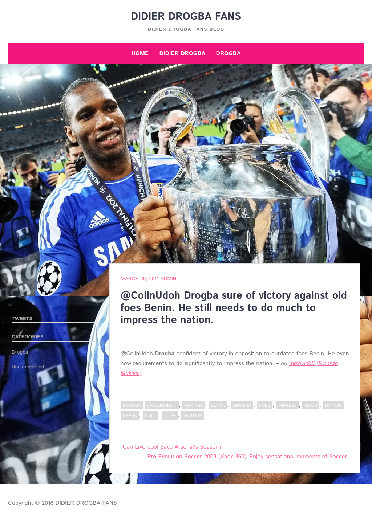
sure (169, 416)
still (150, 416)
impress (287, 405)
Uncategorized (28, 367)
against (194, 405)
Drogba (228, 53)
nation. (333, 405)
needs (130, 416)
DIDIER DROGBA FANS (186, 16)
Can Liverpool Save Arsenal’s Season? (172, 447)
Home (140, 53)
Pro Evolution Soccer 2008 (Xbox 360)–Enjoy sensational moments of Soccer (247, 457)
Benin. (218, 405)
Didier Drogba (182, 53)
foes (264, 405)
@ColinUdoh (162, 405)
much (310, 405)
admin (168, 278)
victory (192, 416)
